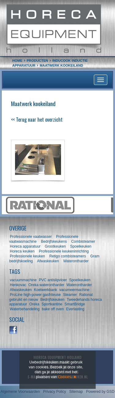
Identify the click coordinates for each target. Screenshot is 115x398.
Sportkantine (51, 304)
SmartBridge (74, 304)
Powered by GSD (100, 391)
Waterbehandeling (25, 309)
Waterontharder (76, 261)
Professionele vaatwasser (31, 236)
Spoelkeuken (80, 246)
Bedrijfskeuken (52, 299)
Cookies (64, 377)
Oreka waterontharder (46, 285)
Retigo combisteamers (67, 256)
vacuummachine (23, 280)
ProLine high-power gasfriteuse (35, 295)
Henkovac (18, 285)
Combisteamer (83, 241)
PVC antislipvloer (53, 280)
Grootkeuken (55, 246)
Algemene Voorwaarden (20, 391)
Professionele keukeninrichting (64, 251)
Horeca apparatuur (25, 246)
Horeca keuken (22, 251)
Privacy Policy (54, 391)
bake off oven (53, 309)
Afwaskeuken (48, 261)
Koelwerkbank (45, 290)
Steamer (70, 295)
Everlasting (75, 309)
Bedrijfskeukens (54, 241)
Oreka (34, 304)
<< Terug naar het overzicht (37, 119)
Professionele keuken (27, 256)
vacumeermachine (74, 290)
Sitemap (76, 391)
